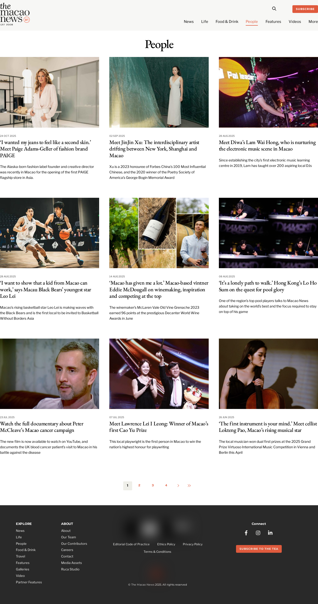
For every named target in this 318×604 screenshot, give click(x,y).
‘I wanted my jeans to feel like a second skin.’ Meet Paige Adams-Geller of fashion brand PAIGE (45, 149)
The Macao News (142, 584)
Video (20, 576)
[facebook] (246, 532)
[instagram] (258, 532)
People (252, 21)
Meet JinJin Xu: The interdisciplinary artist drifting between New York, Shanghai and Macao (154, 149)
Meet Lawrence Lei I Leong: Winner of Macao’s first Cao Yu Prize (158, 427)
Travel (20, 556)
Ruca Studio (70, 569)
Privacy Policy (192, 544)
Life (204, 21)
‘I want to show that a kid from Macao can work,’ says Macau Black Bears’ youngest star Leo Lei (45, 289)
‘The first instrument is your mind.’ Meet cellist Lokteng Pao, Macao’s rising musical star (268, 427)
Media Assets (71, 563)
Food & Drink (227, 21)
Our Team (68, 537)
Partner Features (29, 582)
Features (273, 21)
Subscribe (305, 9)
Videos (295, 21)
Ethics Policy (166, 544)
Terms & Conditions (157, 552)
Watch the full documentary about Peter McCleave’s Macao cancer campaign (41, 427)
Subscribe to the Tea (258, 549)
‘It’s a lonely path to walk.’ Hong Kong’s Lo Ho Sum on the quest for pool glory (268, 286)
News (189, 21)
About (66, 531)
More (313, 21)
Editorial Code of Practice (131, 544)
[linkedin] (271, 532)
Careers (67, 550)
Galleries (22, 569)
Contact (67, 556)
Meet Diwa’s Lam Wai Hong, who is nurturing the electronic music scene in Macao (267, 145)
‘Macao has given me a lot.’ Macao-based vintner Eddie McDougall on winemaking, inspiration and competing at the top (158, 289)
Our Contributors (74, 544)
